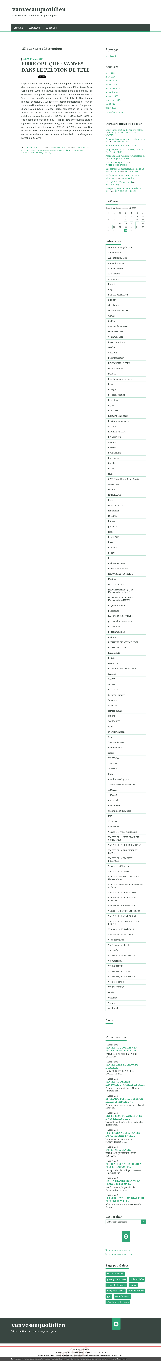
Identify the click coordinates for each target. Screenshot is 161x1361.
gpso (109, 1296)
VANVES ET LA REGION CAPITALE (124, 845)
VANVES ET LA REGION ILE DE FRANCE (123, 851)
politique (112, 637)
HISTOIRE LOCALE (117, 505)
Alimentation (114, 252)
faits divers (113, 458)
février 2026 (111, 80)
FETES (111, 468)
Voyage (111, 1003)
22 (126, 227)
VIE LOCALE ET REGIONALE (121, 955)
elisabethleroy (112, 184)
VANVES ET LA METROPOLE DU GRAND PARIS (123, 838)
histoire (112, 500)
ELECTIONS (113, 410)
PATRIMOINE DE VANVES (120, 616)
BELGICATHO (131, 171)
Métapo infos (127, 178)
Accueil (18, 27)
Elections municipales (118, 421)
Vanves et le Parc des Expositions (124, 910)
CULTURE (112, 352)
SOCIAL (111, 716)
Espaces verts (114, 436)
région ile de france (116, 1285)
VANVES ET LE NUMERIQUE (121, 905)
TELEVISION (114, 758)
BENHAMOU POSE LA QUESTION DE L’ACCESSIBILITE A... (124, 1100)
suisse (111, 753)
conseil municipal (115, 1273)
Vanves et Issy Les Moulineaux (122, 832)
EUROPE (112, 447)
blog (121, 1355)
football (133, 1285)
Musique (112, 579)
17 (137, 223)
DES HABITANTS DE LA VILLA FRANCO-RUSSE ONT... (123, 1182)
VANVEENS (113, 826)
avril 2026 (110, 73)
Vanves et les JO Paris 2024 (121, 929)
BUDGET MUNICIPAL (118, 294)
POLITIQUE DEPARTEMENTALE (123, 642)
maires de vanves (116, 563)
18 (143, 223)
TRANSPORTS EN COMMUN (121, 784)
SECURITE (113, 689)
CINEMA (112, 300)
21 (120, 227)
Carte (109, 1020)
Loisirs (111, 552)
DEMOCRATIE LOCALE (119, 363)
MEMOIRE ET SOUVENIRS (120, 573)
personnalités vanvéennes (120, 621)
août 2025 (110, 104)
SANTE (111, 679)
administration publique (120, 247)
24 (137, 227)
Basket (111, 284)
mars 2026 (110, 76)
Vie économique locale (119, 945)
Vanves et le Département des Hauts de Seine (125, 886)
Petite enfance (115, 626)
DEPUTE (112, 373)
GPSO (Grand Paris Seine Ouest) (123, 479)
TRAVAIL (112, 789)
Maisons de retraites (118, 568)
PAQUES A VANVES (117, 605)
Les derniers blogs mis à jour (62, 1352)
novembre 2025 (113, 92)
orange (32, 150)
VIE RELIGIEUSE (116, 987)
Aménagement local (117, 257)
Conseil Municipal (116, 342)
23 (131, 227)
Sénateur (112, 700)
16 (131, 223)
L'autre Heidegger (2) (116, 162)
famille (111, 463)
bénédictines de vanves (118, 1302)
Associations (114, 273)
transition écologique (118, 779)
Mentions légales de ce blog (64, 1355)
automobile (113, 279)
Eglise (111, 405)
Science (111, 684)
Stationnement (115, 747)
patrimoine (113, 610)
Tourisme (112, 768)
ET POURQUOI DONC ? (125, 191)
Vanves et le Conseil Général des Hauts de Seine (123, 878)
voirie (111, 992)
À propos (51, 27)
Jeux (110, 531)
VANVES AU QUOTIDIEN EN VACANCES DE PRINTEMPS (121, 1049)
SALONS (112, 673)
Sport (110, 726)
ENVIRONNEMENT (117, 431)
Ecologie (112, 389)
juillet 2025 (111, 108)
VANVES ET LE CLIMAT (119, 871)
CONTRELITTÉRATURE (116, 165)
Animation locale (116, 263)
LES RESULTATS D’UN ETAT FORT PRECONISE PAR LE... (125, 1199)
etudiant (112, 442)
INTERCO (112, 515)
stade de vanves (122, 1296)
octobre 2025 (112, 96)
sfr (37, 150)
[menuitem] (18, 27)
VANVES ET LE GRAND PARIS (122, 892)
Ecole (110, 384)
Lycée (111, 558)
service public (115, 710)
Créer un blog (76, 1350)
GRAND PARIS (114, 484)
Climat (111, 315)
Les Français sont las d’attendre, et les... (124, 130)
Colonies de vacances (118, 326)
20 (114, 227)
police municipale (116, 631)
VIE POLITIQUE (115, 966)
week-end (113, 1008)
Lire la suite (111, 56)
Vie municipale (115, 960)
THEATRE (112, 763)
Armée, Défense (115, 268)
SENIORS (112, 705)
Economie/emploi (116, 394)
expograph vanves (115, 1290)
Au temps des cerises (119, 158)
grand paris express (116, 1279)
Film (110, 473)
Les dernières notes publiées (81, 1352)
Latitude (132, 145)
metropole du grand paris (51, 150)
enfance (112, 426)
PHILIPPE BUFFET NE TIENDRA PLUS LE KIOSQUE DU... (123, 1165)
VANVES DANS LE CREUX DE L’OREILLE (122, 1066)
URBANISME (114, 805)
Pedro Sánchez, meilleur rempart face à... (125, 155)
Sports (111, 737)
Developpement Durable (120, 379)
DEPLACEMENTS (116, 368)
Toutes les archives (115, 112)
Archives (34, 27)
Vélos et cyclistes (116, 939)
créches (112, 347)
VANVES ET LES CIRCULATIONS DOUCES (123, 922)
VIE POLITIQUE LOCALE (120, 971)
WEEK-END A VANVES (118, 1149)
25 (143, 227)
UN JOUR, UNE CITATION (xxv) (120, 149)
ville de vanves (136, 1290)
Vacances (112, 821)
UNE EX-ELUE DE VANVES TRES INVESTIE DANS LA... (124, 1117)
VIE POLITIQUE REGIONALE (121, 976)
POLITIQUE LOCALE (118, 647)
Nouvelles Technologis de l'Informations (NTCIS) (120, 599)
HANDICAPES (114, 494)
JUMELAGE (113, 537)
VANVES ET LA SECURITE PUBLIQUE (120, 859)
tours (110, 774)
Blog (110, 289)
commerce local (115, 331)
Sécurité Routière (116, 695)
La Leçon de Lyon (120, 141)
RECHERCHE (114, 652)
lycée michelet (137, 1279)
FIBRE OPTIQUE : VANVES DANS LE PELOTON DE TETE (55, 66)
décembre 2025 (113, 88)
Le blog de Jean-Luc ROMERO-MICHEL (122, 134)
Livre (110, 542)
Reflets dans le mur (115, 145)
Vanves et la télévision (118, 866)
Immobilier (113, 510)
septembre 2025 (113, 100)
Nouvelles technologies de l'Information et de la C (120, 591)
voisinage (112, 997)
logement (112, 547)
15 (126, 223)
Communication (58, 148)
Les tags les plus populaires (99, 1352)
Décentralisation (116, 357)
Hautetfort (86, 1350)
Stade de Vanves (116, 742)
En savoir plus (122, 1359)
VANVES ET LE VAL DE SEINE (122, 916)
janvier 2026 (111, 84)
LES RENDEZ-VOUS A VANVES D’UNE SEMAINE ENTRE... (123, 1134)
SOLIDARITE (114, 721)
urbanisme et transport (119, 810)
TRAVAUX (112, 795)
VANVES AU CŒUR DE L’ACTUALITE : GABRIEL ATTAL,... (125, 1083)
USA (110, 816)
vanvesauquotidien (39, 9)
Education (113, 400)
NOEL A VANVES (116, 584)
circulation (113, 305)
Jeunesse (112, 526)
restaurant (113, 663)
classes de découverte (118, 310)
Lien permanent (29, 148)
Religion (112, 658)
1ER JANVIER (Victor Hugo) (119, 182)
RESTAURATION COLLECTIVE (122, 668)
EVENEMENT (114, 452)
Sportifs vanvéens (116, 731)
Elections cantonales (118, 415)
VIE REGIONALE (116, 982)
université (113, 800)
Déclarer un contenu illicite (46, 1355)
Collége (111, 321)
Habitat (111, 489)
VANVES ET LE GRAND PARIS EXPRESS (122, 899)
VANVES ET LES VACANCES (121, 934)
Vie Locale (113, 950)
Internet (112, 521)
